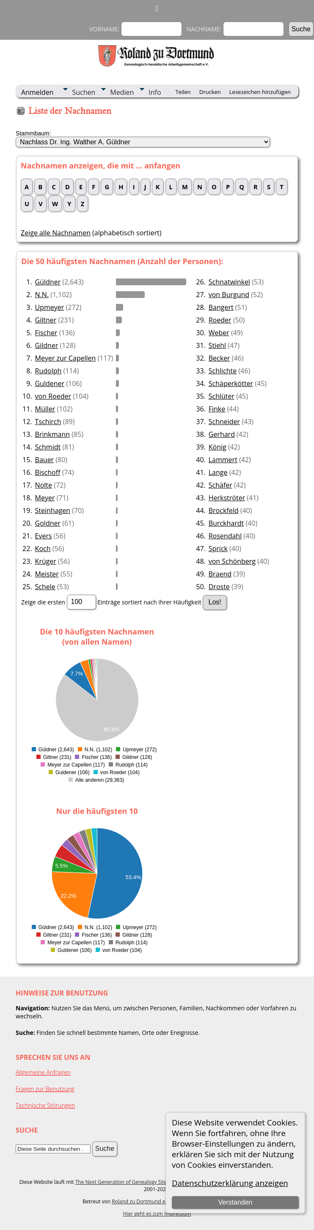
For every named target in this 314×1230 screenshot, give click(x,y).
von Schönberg (232, 561)
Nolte (43, 485)
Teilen (182, 92)
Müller (45, 409)
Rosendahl (225, 536)
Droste (219, 586)
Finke (217, 409)
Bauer (44, 459)
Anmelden (37, 92)
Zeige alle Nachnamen (56, 232)
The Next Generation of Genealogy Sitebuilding (130, 1182)
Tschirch (48, 421)
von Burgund (229, 294)
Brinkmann (52, 434)
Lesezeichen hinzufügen (260, 92)
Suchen (83, 92)
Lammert (223, 459)
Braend (220, 574)
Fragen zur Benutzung (45, 1089)
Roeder (220, 320)
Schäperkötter (231, 383)
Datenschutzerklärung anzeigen (230, 1183)
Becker (219, 358)
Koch (43, 548)
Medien (122, 92)
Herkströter (227, 497)
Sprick (218, 548)
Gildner (46, 345)
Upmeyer (49, 307)
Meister (47, 574)
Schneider (224, 421)
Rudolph (48, 370)
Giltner (46, 320)
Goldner (48, 523)
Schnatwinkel (229, 282)
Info (155, 92)
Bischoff (48, 472)
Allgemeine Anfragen (43, 1072)
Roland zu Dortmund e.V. (141, 1201)
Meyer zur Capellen (65, 358)
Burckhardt (226, 523)
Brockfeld (224, 510)
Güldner (48, 282)
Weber (219, 332)
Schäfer (220, 485)
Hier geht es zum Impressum (157, 1213)
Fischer (46, 332)
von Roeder (53, 396)
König (217, 447)
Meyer (45, 497)
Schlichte (223, 370)
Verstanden (235, 1202)
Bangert (221, 307)
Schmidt (48, 447)
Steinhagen (53, 510)
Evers (43, 536)
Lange (218, 472)
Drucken (210, 92)
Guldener (50, 383)
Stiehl (217, 345)
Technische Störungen (45, 1105)
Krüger (45, 561)
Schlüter (221, 396)
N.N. (42, 294)
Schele (45, 586)
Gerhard (222, 434)
